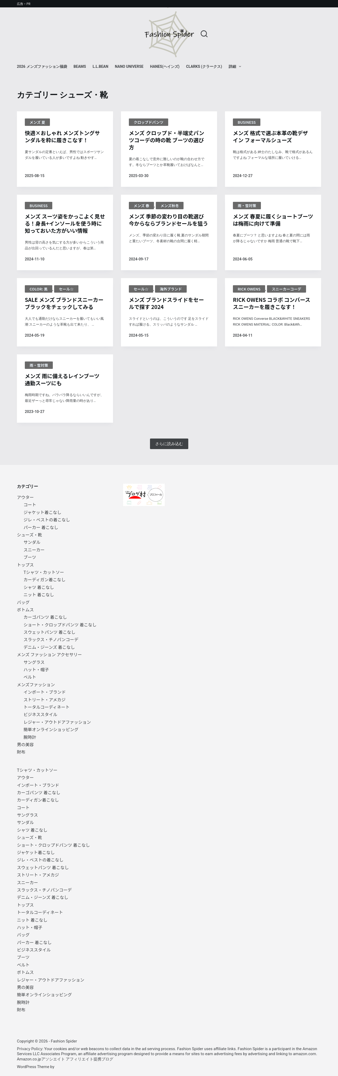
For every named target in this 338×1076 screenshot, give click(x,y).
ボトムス (25, 609)
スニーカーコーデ (286, 289)
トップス (25, 564)
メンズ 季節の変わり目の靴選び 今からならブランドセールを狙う (168, 219)
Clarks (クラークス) (204, 66)
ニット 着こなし (39, 594)
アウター (25, 497)
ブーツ (30, 557)
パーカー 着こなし (41, 527)
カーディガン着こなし (44, 579)
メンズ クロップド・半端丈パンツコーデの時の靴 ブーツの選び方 (166, 140)
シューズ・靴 (29, 534)
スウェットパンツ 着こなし (49, 632)
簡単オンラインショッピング (51, 729)
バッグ (23, 602)
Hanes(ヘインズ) (165, 66)
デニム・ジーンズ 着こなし (49, 647)
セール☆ (66, 289)
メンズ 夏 (37, 122)
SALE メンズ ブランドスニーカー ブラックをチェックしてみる (64, 303)
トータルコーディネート (47, 707)
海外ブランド (171, 289)
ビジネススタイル (40, 714)
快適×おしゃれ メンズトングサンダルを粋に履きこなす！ (62, 136)
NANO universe (129, 66)
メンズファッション (36, 684)
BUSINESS (247, 122)
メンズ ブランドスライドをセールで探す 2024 (166, 303)
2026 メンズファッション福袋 (42, 66)
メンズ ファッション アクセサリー (49, 654)
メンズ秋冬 (170, 205)
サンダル (32, 542)
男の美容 (25, 744)
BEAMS (80, 66)
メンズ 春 (141, 205)
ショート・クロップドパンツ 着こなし (60, 624)
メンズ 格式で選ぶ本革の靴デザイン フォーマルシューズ (270, 136)
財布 (21, 752)
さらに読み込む (169, 443)
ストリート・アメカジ (44, 699)
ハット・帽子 (36, 669)
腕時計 (30, 737)
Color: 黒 (39, 289)
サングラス (34, 662)
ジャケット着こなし (42, 512)
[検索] (204, 33)
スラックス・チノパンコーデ (51, 639)
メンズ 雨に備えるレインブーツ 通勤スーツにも (62, 379)
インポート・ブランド (45, 692)
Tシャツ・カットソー (44, 572)
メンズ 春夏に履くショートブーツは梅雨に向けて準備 (273, 219)
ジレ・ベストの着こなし (47, 519)
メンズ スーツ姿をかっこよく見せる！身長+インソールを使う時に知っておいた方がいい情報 (65, 223)
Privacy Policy (29, 1048)
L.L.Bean (100, 66)
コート (30, 504)
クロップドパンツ (148, 122)
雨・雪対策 (247, 205)
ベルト (30, 677)
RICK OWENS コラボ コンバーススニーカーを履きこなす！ (271, 303)
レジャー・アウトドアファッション (57, 722)
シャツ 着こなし (39, 587)
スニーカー (34, 549)
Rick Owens (249, 289)
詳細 (236, 66)
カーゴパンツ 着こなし (45, 617)
